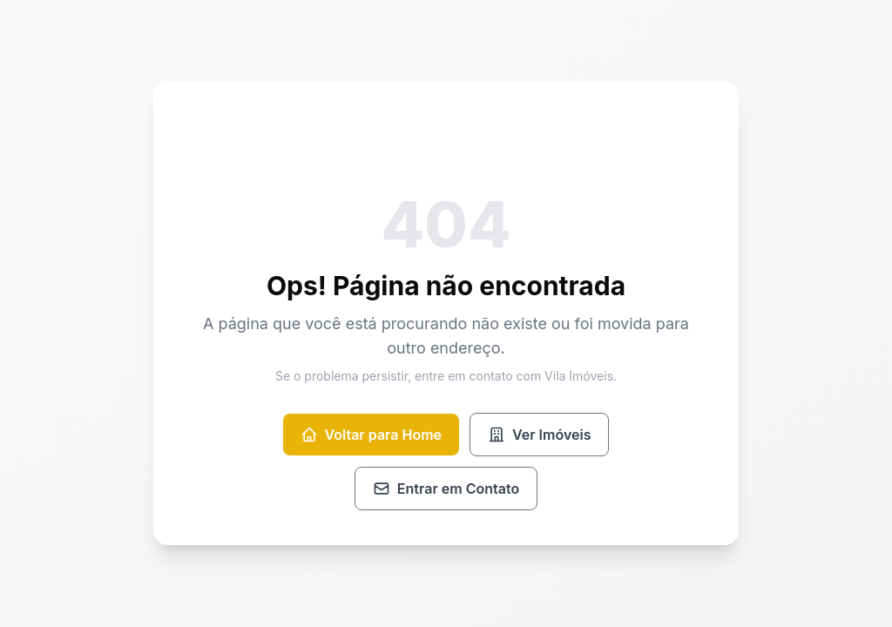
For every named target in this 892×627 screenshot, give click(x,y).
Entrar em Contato (446, 488)
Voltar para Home (371, 434)
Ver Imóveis (539, 434)
